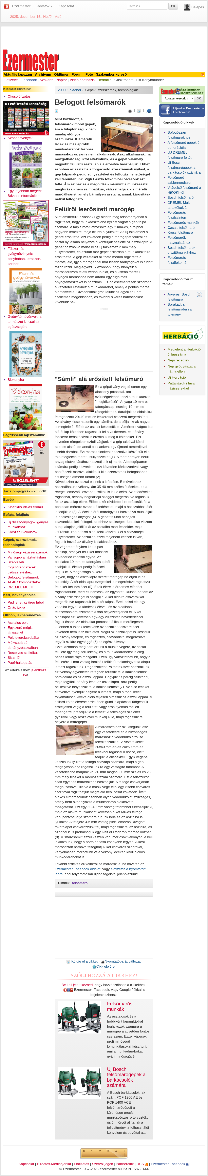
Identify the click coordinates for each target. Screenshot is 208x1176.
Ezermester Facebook (170, 1164)
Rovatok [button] (44, 6)
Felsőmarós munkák (183, 223)
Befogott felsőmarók (23, 577)
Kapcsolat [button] (67, 6)
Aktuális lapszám (18, 74)
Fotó (89, 74)
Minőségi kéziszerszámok (28, 552)
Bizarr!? (14, 658)
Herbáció (104, 80)
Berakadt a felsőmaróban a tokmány (180, 309)
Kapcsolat (26, 1164)
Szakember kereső (111, 74)
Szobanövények (20, 138)
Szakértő (46, 80)
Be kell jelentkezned (77, 985)
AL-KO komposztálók (24, 582)
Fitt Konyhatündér (150, 80)
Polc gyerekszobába (23, 638)
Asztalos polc (18, 623)
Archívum (43, 74)
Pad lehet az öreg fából (26, 602)
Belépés (197, 7)
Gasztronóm (123, 80)
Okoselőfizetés (19, 96)
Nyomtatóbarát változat (121, 961)
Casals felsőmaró (181, 228)
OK (173, 6)
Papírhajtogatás (20, 663)
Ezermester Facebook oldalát (77, 869)
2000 (62, 90)
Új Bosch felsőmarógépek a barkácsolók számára (184, 167)
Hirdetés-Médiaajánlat (54, 1164)
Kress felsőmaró (180, 232)
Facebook (29, 80)
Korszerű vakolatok (22, 532)
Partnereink (125, 1164)
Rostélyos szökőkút (23, 653)
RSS (142, 1164)
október (75, 90)
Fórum (77, 74)
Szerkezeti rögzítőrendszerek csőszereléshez (22, 567)
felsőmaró (80, 883)
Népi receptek (178, 360)
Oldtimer (61, 74)
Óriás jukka (16, 607)
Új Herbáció (177, 377)
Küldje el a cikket (82, 961)
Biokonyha (16, 380)
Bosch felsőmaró (181, 197)
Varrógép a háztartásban (27, 557)
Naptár (61, 80)
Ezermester (21, 6)
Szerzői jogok (102, 1164)
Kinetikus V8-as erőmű (25, 507)
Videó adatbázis (82, 80)
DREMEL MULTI (20, 587)
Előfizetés (11, 80)
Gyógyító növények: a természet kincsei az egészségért (25, 322)
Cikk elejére (103, 966)
